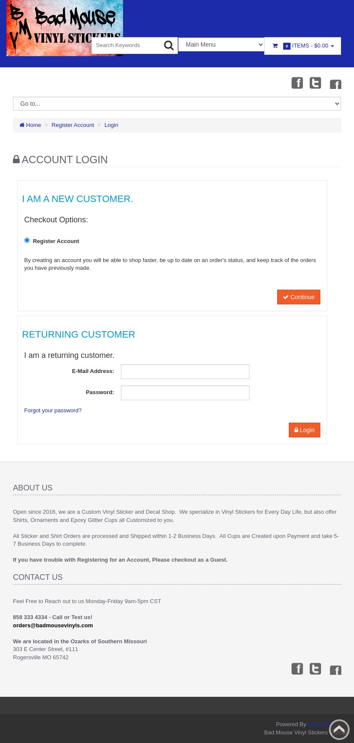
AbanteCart (321, 724)
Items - (302, 46)
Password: (100, 392)
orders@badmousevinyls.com (53, 625)
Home (30, 125)
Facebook (296, 82)
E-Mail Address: (93, 371)
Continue (299, 297)
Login (111, 125)
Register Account (73, 125)
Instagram (335, 82)
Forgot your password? (53, 410)
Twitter (315, 82)
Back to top (339, 729)
